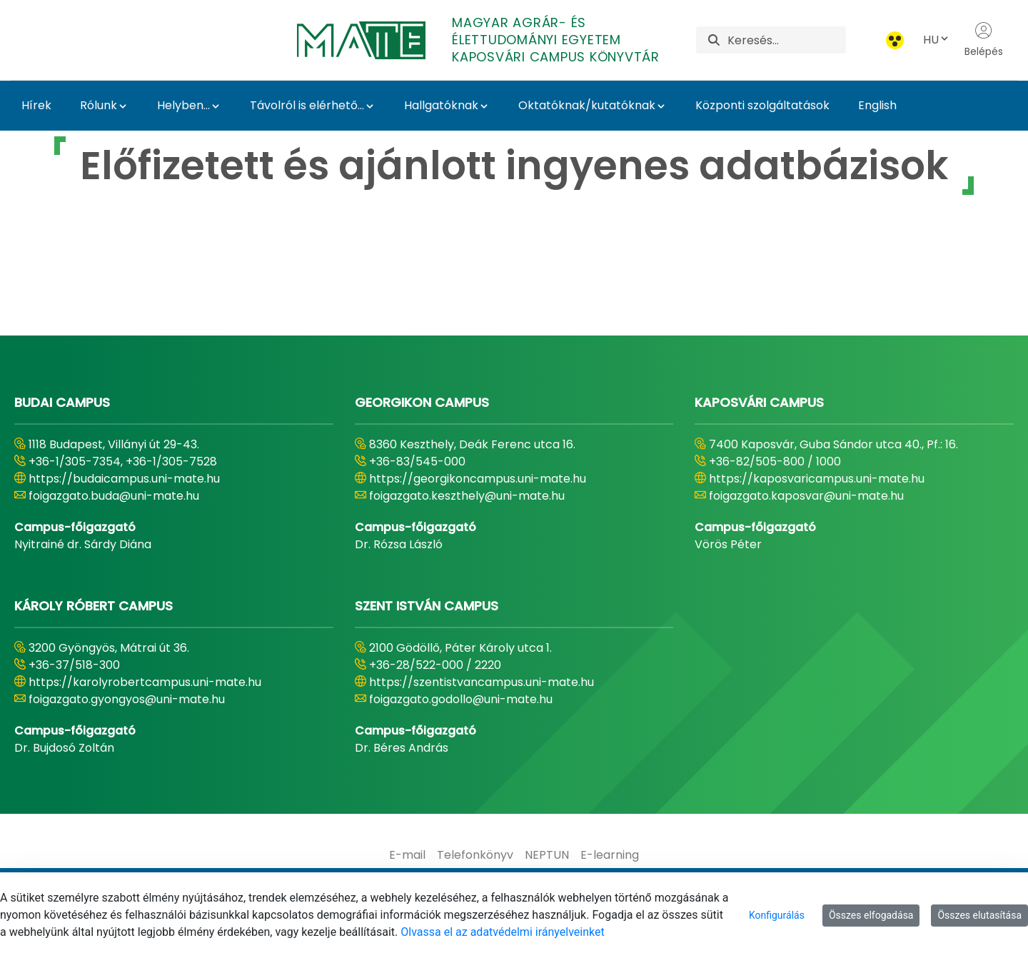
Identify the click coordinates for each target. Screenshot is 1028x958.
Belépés (983, 40)
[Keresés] (786, 40)
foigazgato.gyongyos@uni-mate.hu (127, 699)
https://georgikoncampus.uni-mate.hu (477, 478)
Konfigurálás (777, 915)
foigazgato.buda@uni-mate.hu (114, 496)
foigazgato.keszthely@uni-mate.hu (467, 496)
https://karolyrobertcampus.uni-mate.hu (145, 682)
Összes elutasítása (979, 915)
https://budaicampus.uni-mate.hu (124, 478)
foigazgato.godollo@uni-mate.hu (461, 699)
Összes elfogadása (871, 915)
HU (936, 39)
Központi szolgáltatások (762, 105)
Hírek (36, 105)
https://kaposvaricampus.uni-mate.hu (816, 478)
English (877, 105)
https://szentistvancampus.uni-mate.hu (481, 682)
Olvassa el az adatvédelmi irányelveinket (502, 932)
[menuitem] (407, 855)
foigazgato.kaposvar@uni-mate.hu (806, 496)
